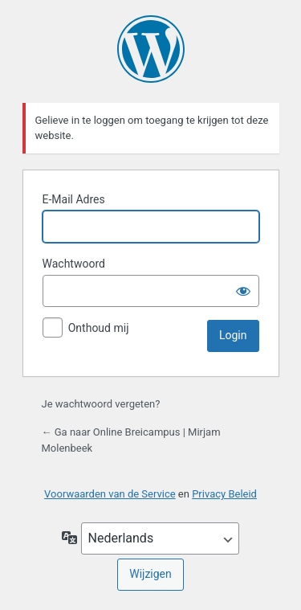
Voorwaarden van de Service (110, 494)
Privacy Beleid (224, 494)
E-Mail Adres (74, 199)
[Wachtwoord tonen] (243, 291)
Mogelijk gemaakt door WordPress (151, 49)
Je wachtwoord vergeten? (101, 404)
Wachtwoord (74, 263)
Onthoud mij (98, 327)
